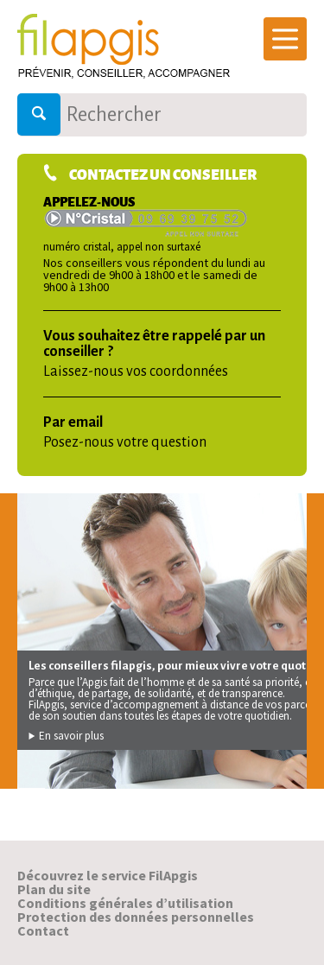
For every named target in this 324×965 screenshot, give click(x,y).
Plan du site (54, 889)
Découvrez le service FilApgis (107, 875)
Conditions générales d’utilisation (125, 902)
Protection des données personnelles (135, 916)
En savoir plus (66, 735)
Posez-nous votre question (124, 442)
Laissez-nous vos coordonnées (135, 371)
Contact (43, 930)
